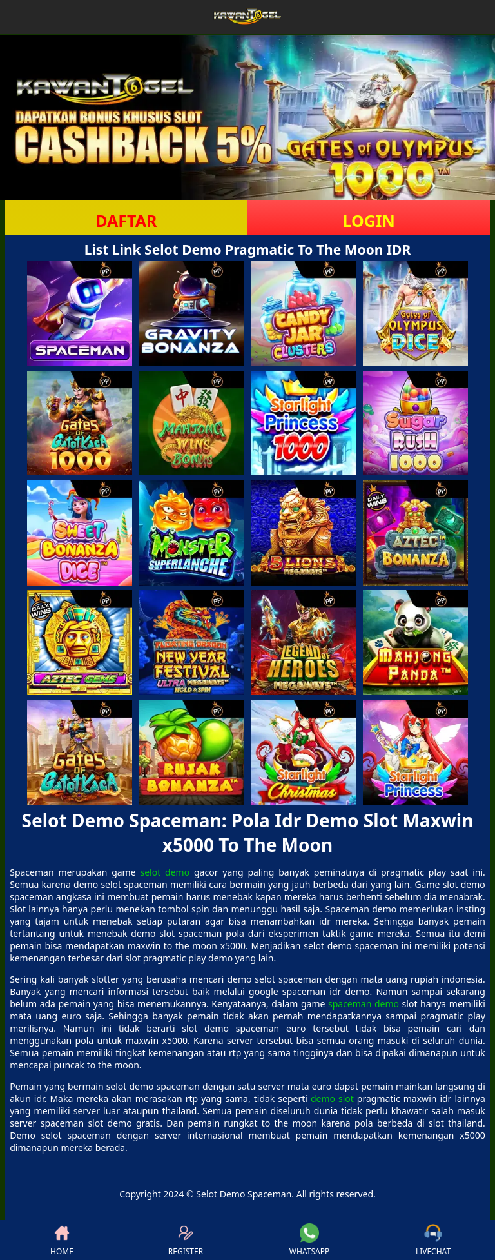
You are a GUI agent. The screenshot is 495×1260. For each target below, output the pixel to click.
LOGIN (368, 220)
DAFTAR (126, 220)
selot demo (164, 872)
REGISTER (185, 1240)
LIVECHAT (433, 1240)
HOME (61, 1240)
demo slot (332, 1098)
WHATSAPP (309, 1240)
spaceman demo (363, 1004)
